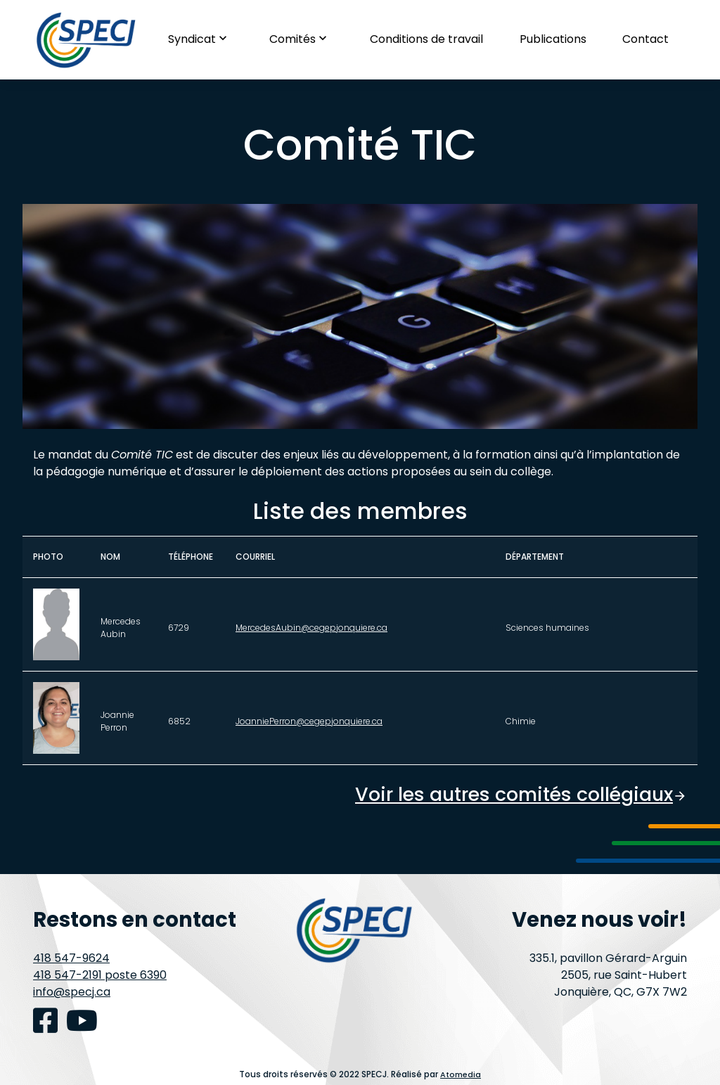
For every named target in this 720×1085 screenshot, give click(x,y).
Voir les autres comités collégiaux (513, 794)
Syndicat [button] (200, 39)
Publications (553, 39)
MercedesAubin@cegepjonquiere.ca (311, 628)
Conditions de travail (426, 39)
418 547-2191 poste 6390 (100, 975)
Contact (645, 39)
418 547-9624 (71, 958)
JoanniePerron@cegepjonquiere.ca (309, 721)
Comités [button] (301, 39)
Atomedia (460, 1074)
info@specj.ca (71, 992)
